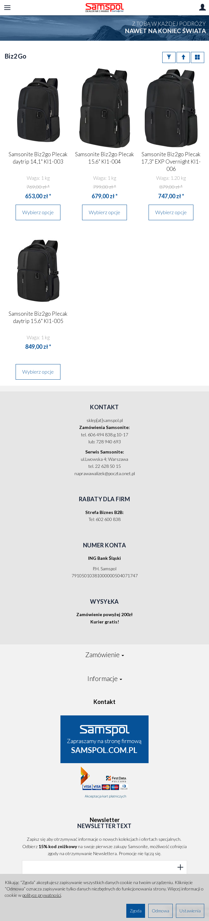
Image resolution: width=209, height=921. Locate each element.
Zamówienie (104, 654)
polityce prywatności (41, 895)
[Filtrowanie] (169, 57)
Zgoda (136, 910)
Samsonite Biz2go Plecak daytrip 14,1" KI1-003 (38, 158)
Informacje (104, 678)
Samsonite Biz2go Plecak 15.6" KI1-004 (104, 158)
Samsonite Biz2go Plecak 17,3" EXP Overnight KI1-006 (171, 161)
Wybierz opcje (38, 212)
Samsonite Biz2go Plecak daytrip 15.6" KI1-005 (38, 317)
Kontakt (104, 701)
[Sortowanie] (183, 57)
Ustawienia (190, 910)
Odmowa (160, 910)
